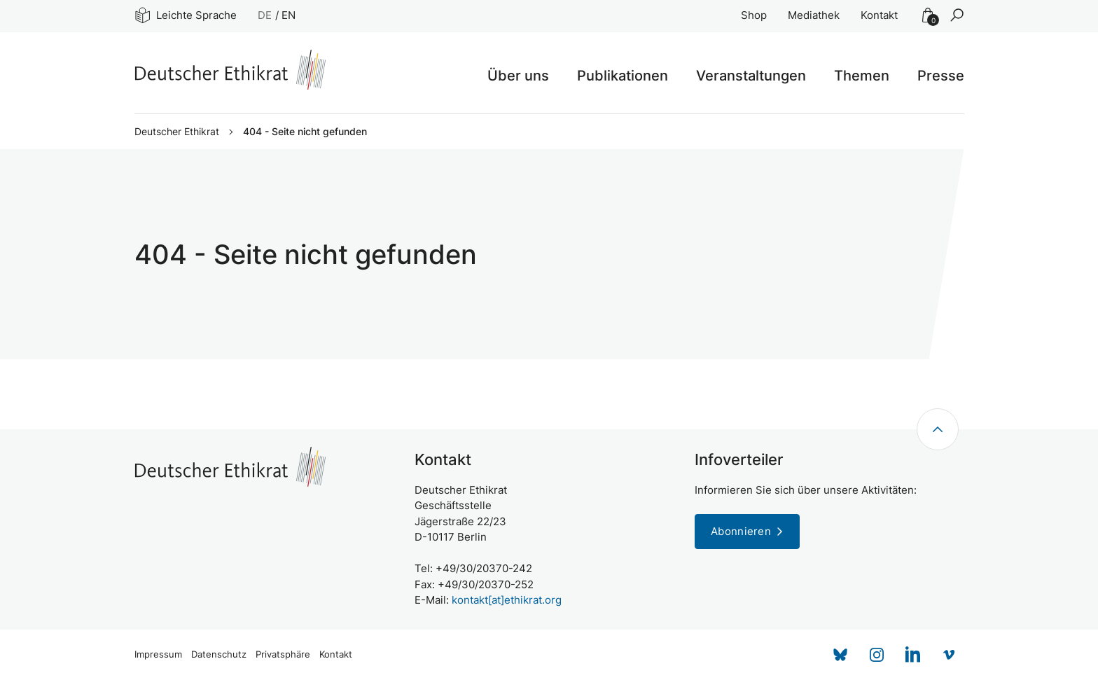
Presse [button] (940, 76)
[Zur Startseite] (230, 70)
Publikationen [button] (622, 76)
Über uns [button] (518, 76)
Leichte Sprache (185, 15)
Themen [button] (861, 76)
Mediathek (814, 15)
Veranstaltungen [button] (751, 76)
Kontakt (879, 15)
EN (289, 15)
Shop (754, 15)
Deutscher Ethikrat (176, 132)
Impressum (158, 654)
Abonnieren (741, 531)
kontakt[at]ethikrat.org (507, 599)
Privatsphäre (283, 654)
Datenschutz (218, 654)
